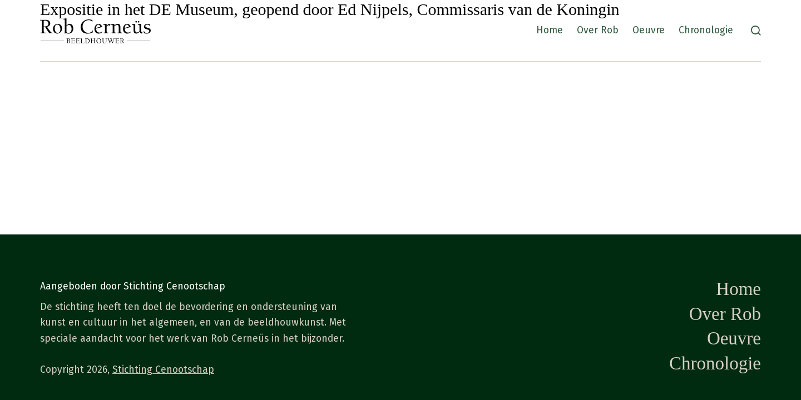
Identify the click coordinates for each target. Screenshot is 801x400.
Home (549, 30)
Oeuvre (648, 30)
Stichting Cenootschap (163, 370)
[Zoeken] (756, 31)
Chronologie (706, 30)
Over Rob (598, 30)
